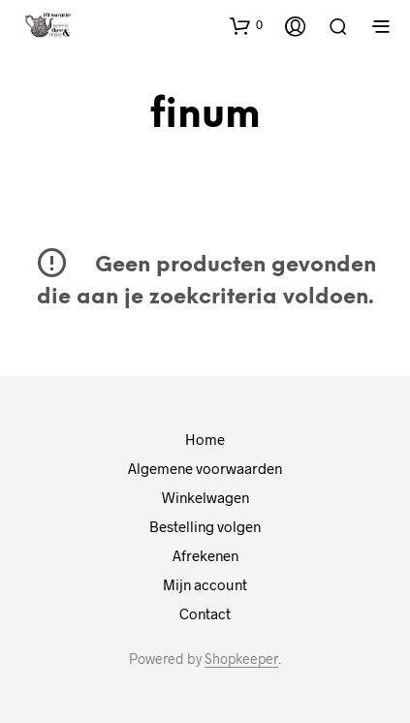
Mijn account (205, 584)
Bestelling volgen (205, 526)
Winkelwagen (205, 497)
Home (205, 439)
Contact (205, 613)
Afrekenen (205, 555)
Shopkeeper (241, 659)
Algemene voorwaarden (205, 468)
